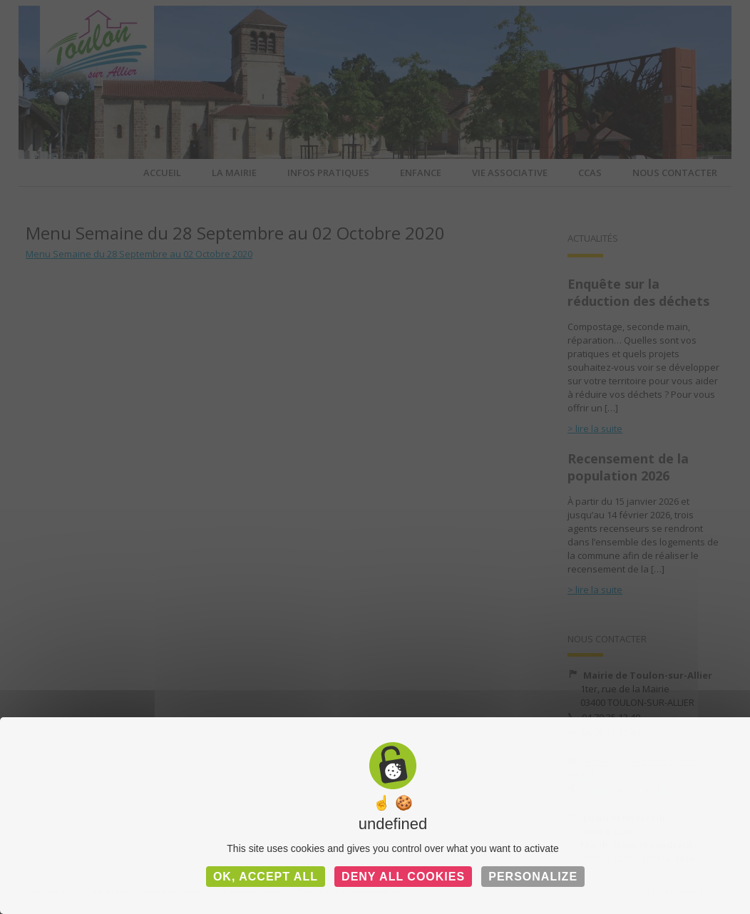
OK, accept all (265, 877)
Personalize (532, 877)
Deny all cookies (403, 877)
